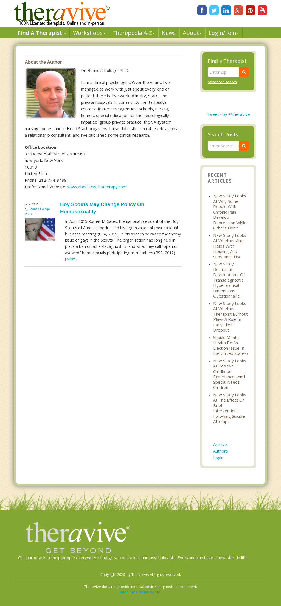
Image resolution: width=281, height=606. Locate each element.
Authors (220, 451)
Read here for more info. (140, 592)
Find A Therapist (42, 33)
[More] (71, 259)
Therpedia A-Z (133, 33)
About (192, 33)
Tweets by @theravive (228, 114)
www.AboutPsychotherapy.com (97, 186)
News (169, 33)
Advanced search (222, 81)
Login (218, 457)
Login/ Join (224, 33)
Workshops (89, 33)
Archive (220, 444)
